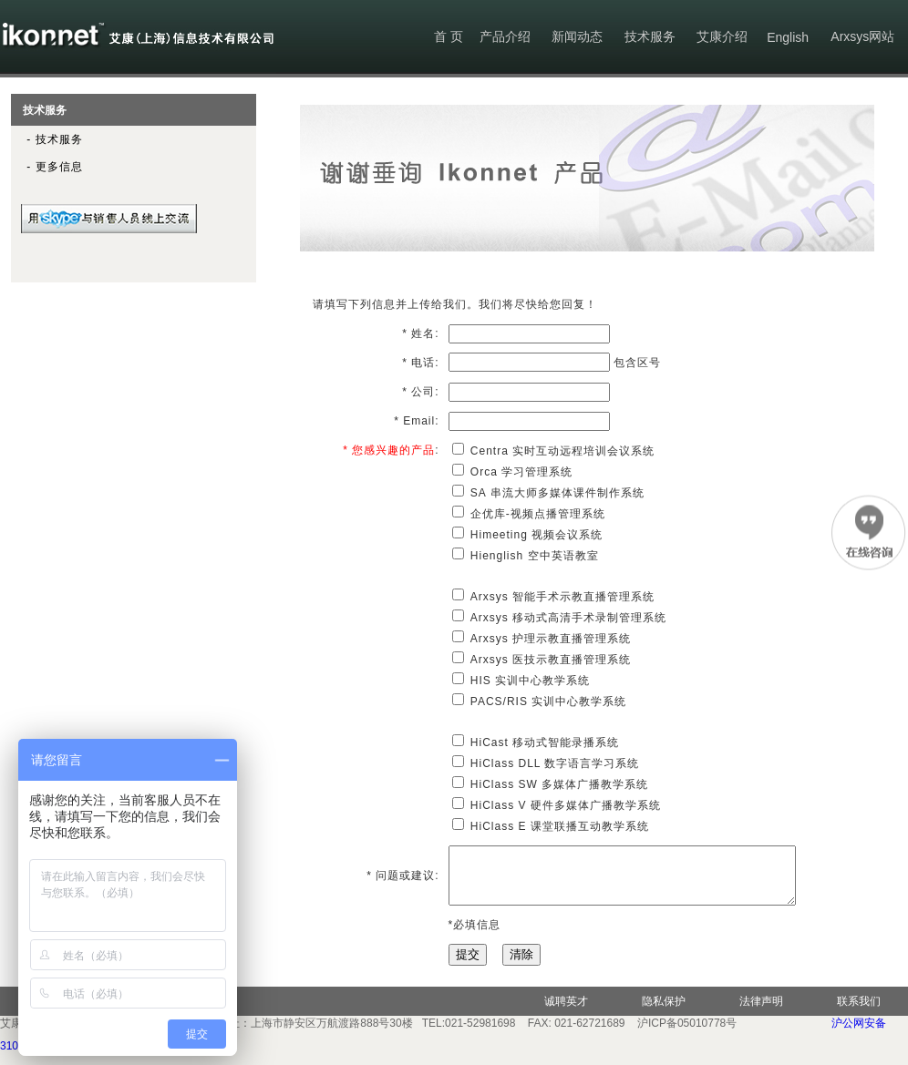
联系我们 (859, 1012)
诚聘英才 (566, 1012)
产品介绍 (505, 36)
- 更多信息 (47, 166)
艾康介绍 (722, 36)
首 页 (448, 36)
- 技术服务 (47, 139)
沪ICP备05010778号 (687, 1034)
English (788, 37)
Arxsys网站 (862, 36)
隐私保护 (664, 1012)
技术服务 (650, 36)
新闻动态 (577, 36)
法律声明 (761, 1012)
